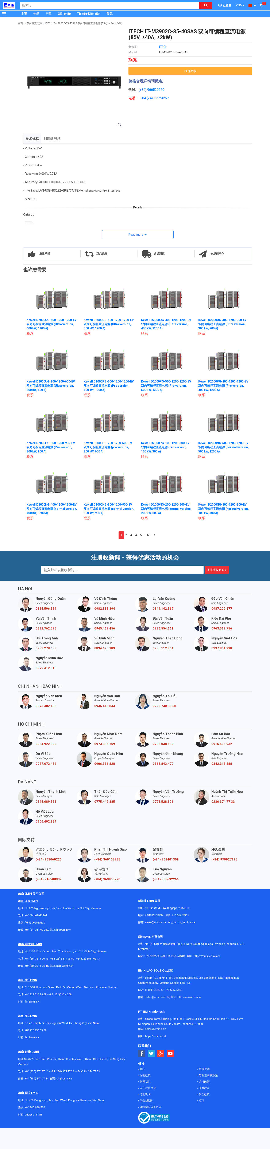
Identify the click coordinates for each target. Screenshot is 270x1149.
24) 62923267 (158, 98)
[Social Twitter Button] (151, 1053)
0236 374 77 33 (223, 802)
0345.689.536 (46, 802)
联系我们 (145, 1081)
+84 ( (144, 98)
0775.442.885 (104, 802)
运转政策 (204, 1081)
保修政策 (204, 1088)
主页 (24, 13)
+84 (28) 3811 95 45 (36, 965)
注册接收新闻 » (217, 570)
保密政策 (145, 1075)
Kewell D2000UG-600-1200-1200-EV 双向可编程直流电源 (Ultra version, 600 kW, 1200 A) (52, 324)
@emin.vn (34, 1037)
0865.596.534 (46, 609)
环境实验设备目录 (150, 1107)
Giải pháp (64, 13)
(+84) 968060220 (49, 859)
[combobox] (107, 5)
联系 (110, 13)
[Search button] (206, 5)
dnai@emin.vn (33, 1114)
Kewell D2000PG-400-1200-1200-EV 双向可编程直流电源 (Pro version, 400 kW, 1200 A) (223, 386)
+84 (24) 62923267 (36, 915)
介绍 (36, 13)
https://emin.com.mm (207, 956)
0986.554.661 (163, 628)
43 (149, 535)
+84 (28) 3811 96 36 (36, 958)
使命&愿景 (146, 1100)
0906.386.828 (104, 764)
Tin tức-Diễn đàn (88, 13)
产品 (48, 13)
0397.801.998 (221, 648)
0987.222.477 (221, 609)
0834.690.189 (104, 648)
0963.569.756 (221, 628)
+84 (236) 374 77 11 (36, 1071)
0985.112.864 (163, 648)
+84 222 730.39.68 (36, 994)
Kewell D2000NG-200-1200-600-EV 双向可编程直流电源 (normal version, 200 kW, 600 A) (166, 509)
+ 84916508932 (154, 915)
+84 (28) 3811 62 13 (88, 958)
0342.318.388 (221, 764)
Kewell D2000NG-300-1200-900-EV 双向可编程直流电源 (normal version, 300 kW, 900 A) (109, 509)
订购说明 (145, 1094)
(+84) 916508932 (49, 879)
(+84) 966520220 (35, 922)
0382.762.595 (46, 628)
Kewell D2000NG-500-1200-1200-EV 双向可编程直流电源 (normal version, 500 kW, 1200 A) (223, 447)
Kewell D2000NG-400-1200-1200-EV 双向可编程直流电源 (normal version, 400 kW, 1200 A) (52, 509)
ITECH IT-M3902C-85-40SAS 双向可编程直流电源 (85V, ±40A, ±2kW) (83, 23)
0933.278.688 (46, 648)
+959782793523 (155, 956)
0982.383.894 (104, 609)
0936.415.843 (104, 706)
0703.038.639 (163, 744)
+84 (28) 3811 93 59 (62, 958)
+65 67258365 (180, 915)
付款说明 (204, 1069)
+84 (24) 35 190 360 (36, 929)
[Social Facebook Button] (142, 1053)
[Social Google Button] (161, 1053)
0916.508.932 (221, 744)
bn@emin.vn (32, 1001)
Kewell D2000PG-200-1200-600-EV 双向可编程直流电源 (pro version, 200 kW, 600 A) (108, 447)
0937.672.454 (46, 764)
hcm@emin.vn (64, 965)
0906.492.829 (46, 821)
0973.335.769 (104, 744)
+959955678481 (176, 956)
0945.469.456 (104, 628)
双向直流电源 (34, 23)
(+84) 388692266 (166, 879)
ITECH (163, 46)
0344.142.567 (163, 609)
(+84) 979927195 (224, 859)
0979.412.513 (46, 668)
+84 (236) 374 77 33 (88, 1071)
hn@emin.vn (63, 929)
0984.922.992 (46, 744)
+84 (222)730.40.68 (60, 994)
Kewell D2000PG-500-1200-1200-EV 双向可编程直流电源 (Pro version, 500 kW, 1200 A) (166, 386)
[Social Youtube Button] (170, 1053)
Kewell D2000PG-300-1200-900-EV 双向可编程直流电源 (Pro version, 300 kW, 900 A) (51, 447)
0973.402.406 (46, 706)
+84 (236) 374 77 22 (62, 1071)
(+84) (143, 90)
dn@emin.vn (64, 1078)
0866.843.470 (163, 764)
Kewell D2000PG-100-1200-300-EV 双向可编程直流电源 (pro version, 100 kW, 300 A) (165, 447)
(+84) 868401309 (166, 859)
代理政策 (204, 1094)
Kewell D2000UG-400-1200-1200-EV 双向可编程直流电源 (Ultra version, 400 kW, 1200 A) (166, 324)
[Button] (4, 14)
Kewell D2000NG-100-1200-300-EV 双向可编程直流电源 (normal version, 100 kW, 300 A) (223, 509)
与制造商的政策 (208, 1075)
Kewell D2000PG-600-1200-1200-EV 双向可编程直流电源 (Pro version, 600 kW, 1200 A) (109, 386)
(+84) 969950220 (107, 879)
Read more (135, 234)
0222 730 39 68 (164, 706)
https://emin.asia (184, 922)
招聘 (201, 1100)
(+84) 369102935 (107, 859)
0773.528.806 (163, 802)
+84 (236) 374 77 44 (36, 1078)
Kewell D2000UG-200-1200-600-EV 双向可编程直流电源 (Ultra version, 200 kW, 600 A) (51, 386)
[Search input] (107, 5)
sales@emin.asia (155, 922)
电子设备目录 (147, 1088)
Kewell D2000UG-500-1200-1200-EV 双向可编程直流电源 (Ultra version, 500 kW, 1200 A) (109, 324)
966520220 (155, 90)
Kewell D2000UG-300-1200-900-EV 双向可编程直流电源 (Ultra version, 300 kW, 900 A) (222, 324)
